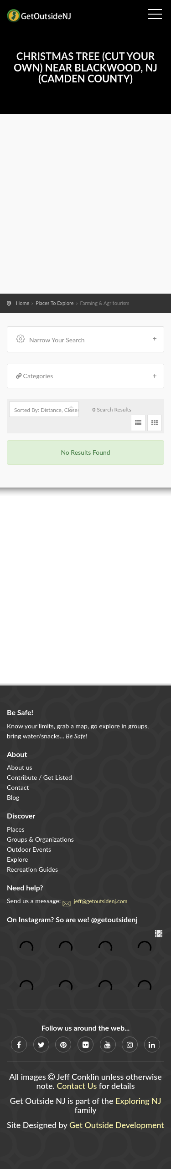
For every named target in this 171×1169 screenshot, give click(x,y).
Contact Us (77, 1086)
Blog (13, 797)
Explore (17, 859)
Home (22, 303)
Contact (18, 787)
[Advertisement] (85, 203)
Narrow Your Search (86, 339)
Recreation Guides (32, 869)
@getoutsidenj (114, 919)
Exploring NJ (138, 1101)
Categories (86, 376)
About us (19, 767)
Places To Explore (54, 303)
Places (16, 829)
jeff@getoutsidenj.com (101, 901)
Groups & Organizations (40, 839)
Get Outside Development (116, 1125)
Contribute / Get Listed (39, 777)
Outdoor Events (29, 849)
